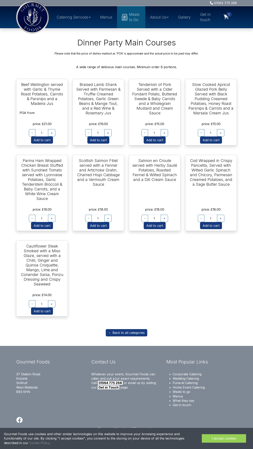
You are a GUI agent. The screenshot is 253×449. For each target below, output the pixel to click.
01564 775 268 (223, 3)
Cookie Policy (39, 443)
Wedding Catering (186, 378)
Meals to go (181, 392)
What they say (183, 401)
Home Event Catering (189, 387)
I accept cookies (224, 438)
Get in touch (205, 17)
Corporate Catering (187, 374)
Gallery (184, 17)
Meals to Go (131, 17)
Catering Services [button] (72, 17)
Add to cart (42, 140)
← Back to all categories (126, 333)
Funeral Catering (185, 383)
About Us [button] (158, 17)
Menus (106, 17)
